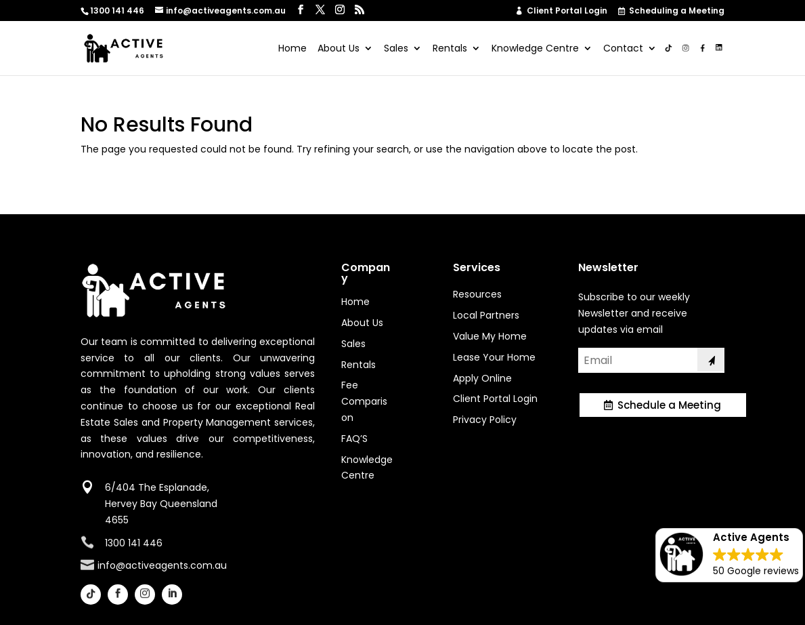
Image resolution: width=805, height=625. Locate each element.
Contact (623, 49)
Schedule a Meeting (669, 405)
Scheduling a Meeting (671, 11)
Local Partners (486, 315)
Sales (396, 49)
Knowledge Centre (535, 49)
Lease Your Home (494, 357)
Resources (477, 294)
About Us (339, 49)
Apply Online (482, 378)
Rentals (450, 49)
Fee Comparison (364, 401)
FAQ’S (354, 438)
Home (292, 49)
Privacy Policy (485, 419)
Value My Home (490, 336)
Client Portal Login (562, 11)
